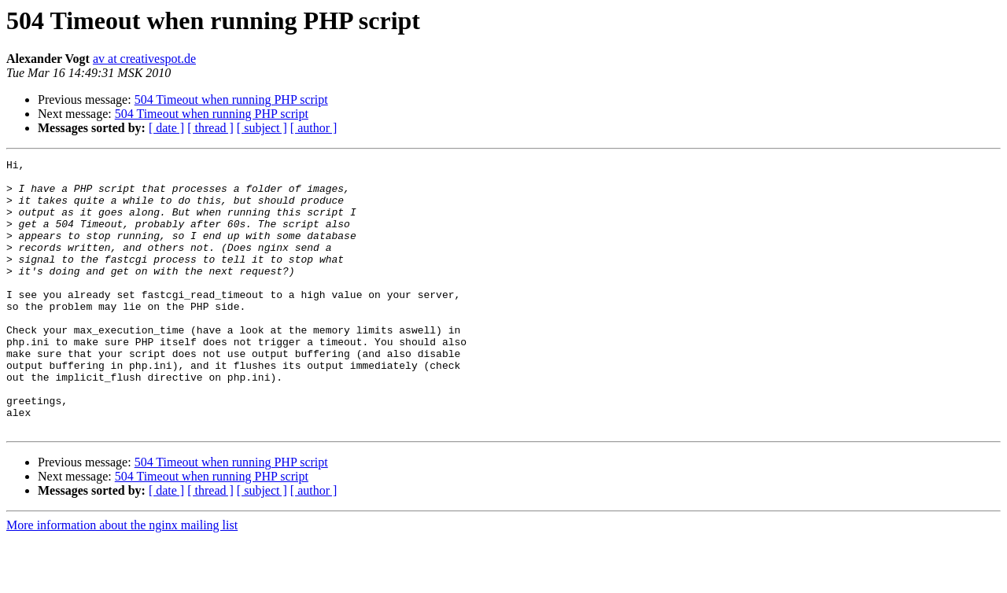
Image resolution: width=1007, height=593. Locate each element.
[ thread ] (210, 127)
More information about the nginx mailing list (122, 579)
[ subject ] (262, 127)
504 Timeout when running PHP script (231, 99)
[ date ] (166, 127)
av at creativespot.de (144, 58)
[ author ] (314, 127)
